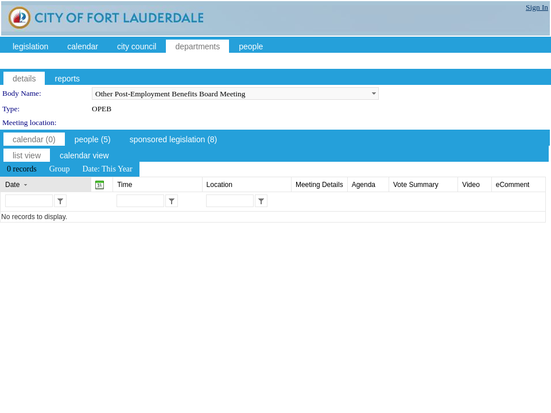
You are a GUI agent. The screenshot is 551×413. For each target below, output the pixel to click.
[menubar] (69, 169)
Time (124, 185)
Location (219, 185)
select (373, 93)
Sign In (537, 7)
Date (12, 185)
